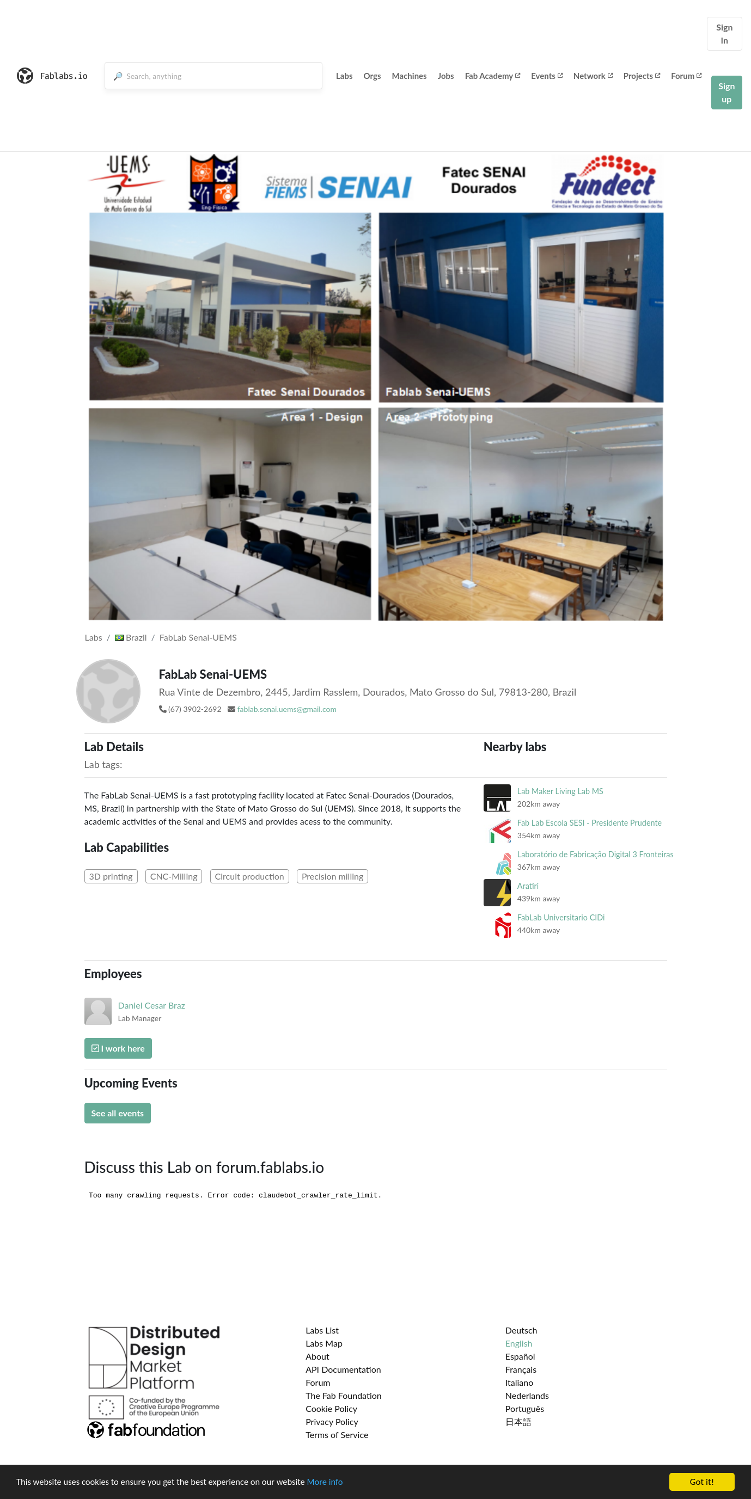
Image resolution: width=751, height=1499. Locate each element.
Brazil (131, 637)
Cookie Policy (331, 1408)
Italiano (519, 1382)
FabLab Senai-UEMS (198, 637)
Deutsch (521, 1330)
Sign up (726, 92)
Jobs (446, 76)
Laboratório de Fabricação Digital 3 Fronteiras (595, 854)
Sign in (724, 33)
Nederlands (527, 1395)
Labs (344, 76)
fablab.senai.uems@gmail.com (287, 709)
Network (593, 76)
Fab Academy (493, 76)
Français (520, 1369)
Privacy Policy (332, 1421)
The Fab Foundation (344, 1395)
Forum (686, 76)
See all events (117, 1113)
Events (547, 76)
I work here (118, 1048)
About (317, 1356)
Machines (409, 76)
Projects (642, 76)
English (519, 1343)
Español (520, 1356)
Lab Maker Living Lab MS (560, 791)
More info (334, 1483)
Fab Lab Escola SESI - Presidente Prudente (589, 822)
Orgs (372, 76)
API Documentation (343, 1369)
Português (524, 1408)
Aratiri (528, 885)
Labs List (322, 1330)
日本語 (518, 1421)
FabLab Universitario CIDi (561, 917)
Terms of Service (337, 1434)
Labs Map (324, 1343)
